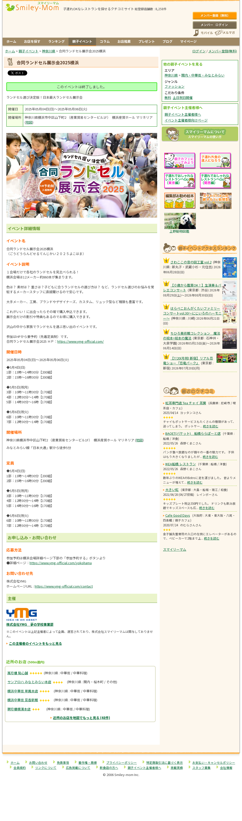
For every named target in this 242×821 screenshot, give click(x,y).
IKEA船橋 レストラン (180, 463)
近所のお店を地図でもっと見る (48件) (81, 717)
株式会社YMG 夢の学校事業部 (29, 624)
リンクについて (46, 767)
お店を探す (32, 41)
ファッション (174, 86)
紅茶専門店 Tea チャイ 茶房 (185, 402)
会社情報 (226, 767)
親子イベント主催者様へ (183, 114)
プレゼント (146, 41)
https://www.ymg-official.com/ (80, 341)
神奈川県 (171, 75)
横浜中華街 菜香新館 (22, 699)
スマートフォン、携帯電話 (203, 32)
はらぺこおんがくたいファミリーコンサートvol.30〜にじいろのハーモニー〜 (192, 313)
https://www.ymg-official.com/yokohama (61, 562)
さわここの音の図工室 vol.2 (190, 262)
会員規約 (20, 767)
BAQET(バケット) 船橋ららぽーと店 (193, 433)
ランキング (56, 41)
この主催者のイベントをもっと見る (35, 643)
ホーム (11, 41)
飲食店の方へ (109, 767)
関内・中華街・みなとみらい (202, 75)
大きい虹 (172, 489)
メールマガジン (224, 32)
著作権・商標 (87, 762)
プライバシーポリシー (121, 762)
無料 (168, 97)
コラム (105, 41)
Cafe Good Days (177, 515)
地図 (29, 122)
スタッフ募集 (201, 767)
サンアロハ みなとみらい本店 (29, 681)
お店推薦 (124, 41)
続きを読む (210, 426)
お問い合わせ (38, 762)
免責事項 (63, 762)
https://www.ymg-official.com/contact (64, 586)
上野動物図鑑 (179, 231)
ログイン (214, 25)
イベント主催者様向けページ (186, 120)
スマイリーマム (174, 549)
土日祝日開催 (183, 97)
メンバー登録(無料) (214, 16)
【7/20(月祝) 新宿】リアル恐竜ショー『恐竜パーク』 (188, 361)
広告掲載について (78, 767)
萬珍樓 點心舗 (17, 672)
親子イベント (82, 41)
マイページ (188, 41)
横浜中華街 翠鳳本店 (22, 691)
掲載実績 (177, 767)
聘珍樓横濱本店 (19, 709)
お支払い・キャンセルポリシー (213, 762)
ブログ (167, 41)
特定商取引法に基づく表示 (164, 762)
